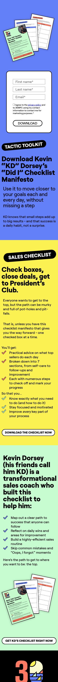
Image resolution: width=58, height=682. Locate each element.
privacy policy (34, 105)
